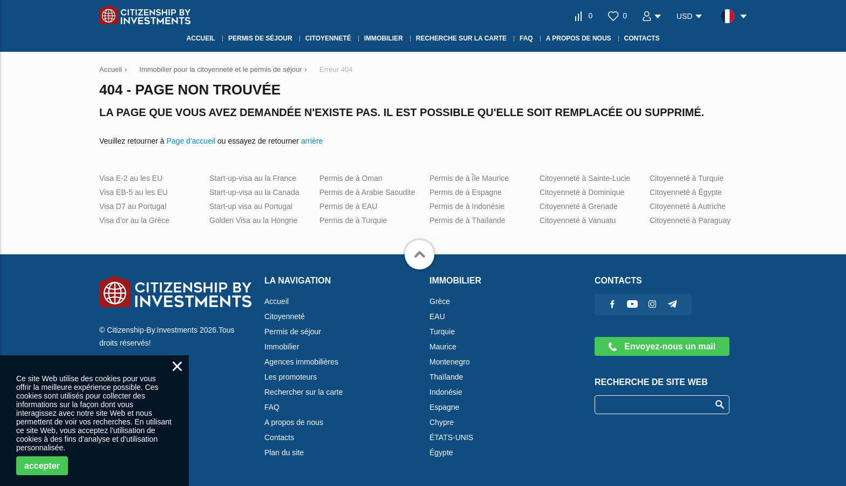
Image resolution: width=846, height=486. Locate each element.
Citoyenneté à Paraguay (690, 220)
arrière (312, 141)
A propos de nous (293, 422)
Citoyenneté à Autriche (688, 206)
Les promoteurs (290, 377)
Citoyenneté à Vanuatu (578, 220)
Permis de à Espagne (465, 192)
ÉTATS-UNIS (451, 437)
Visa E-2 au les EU (130, 178)
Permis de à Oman (351, 178)
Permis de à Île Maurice (469, 178)
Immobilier (281, 346)
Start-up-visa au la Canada (254, 192)
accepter (42, 465)
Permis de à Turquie (353, 220)
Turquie (442, 331)
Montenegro (449, 361)
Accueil (276, 301)
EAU (437, 316)
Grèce (439, 301)
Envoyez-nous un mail (662, 346)
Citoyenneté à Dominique (582, 192)
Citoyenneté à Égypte (686, 192)
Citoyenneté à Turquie (687, 178)
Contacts (279, 437)
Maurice (442, 346)
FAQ (271, 407)
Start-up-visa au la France (252, 178)
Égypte (441, 452)
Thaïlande (446, 377)
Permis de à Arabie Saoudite (367, 192)
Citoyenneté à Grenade (579, 206)
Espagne (444, 407)
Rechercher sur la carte (303, 392)
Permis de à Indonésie (466, 206)
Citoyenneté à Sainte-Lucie (585, 178)
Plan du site (284, 452)
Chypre (441, 422)
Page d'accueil (191, 141)
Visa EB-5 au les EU (133, 192)
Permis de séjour (292, 331)
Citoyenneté (284, 316)
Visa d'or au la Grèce (134, 220)
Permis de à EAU (348, 206)
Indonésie (445, 392)
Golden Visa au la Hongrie (253, 220)
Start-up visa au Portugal (250, 206)
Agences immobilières (301, 361)
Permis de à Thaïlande (467, 220)
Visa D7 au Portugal (132, 206)
